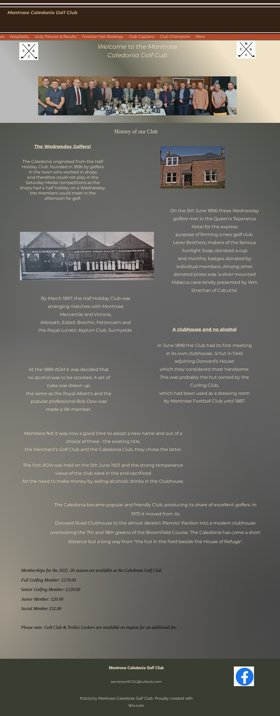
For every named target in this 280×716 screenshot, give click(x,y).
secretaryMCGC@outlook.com (136, 681)
